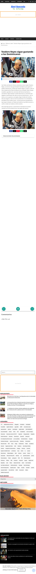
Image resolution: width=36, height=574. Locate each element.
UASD (17, 470)
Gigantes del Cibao (9, 446)
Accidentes (22, 424)
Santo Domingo (27, 465)
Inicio (2, 38)
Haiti (15, 446)
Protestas (15, 460)
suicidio (32, 467)
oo (21, 455)
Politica (7, 460)
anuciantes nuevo (27, 426)
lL (25, 450)
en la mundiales (17, 438)
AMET (21, 426)
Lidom (22, 450)
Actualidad (3, 426)
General (2, 446)
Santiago (20, 465)
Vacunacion (21, 470)
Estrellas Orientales (4, 441)
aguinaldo (16, 426)
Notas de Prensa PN (10, 455)
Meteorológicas (10, 453)
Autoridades (15, 429)
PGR (19, 458)
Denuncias (3, 434)
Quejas (25, 460)
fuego (16, 443)
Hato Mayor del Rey (26, 446)
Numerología (18, 38)
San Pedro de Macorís (5, 465)
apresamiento (3, 429)
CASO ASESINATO (29, 429)
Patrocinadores (4, 458)
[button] (11, 82)
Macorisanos (3, 453)
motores (19, 453)
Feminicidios (27, 441)
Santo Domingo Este (5, 467)
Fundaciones (21, 443)
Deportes (12, 38)
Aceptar (21, 569)
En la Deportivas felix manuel (6, 438)
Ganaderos (31, 443)
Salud (23, 462)
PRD (11, 460)
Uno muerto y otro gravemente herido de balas (18, 550)
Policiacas (3, 460)
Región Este (31, 460)
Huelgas (18, 448)
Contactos (13, 1)
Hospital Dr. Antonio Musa (10, 448)
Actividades (28, 424)
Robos (11, 462)
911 (1, 424)
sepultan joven (13, 467)
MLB (16, 453)
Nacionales (3, 455)
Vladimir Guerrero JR (5, 472)
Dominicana (16, 436)
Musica (28, 453)
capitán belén (21, 429)
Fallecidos (22, 441)
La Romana (13, 450)
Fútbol (26, 443)
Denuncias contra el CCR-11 (12, 434)
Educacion (27, 436)
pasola (32, 455)
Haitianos (19, 446)
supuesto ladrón (4, 470)
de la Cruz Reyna (30, 431)
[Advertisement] (17, 360)
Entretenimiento (24, 438)
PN (21, 458)
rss (24, 1)
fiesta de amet (3, 443)
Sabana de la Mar (17, 462)
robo (7, 462)
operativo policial (26, 455)
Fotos (12, 443)
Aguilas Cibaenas (10, 426)
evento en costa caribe (14, 441)
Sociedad (27, 467)
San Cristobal (28, 462)
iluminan (23, 448)
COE (18, 431)
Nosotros (7, 1)
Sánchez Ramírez (14, 465)
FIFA (9, 443)
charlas (10, 431)
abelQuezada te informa (8, 424)
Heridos (2, 448)
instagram (19, 1)
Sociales (22, 467)
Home (2, 1)
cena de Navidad (4, 431)
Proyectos (21, 460)
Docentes (10, 436)
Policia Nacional (27, 458)
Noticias (17, 455)
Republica (3, 462)
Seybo (18, 467)
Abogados (17, 424)
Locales (6, 38)
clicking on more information (10, 570)
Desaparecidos (26, 434)
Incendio (28, 448)
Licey (18, 450)
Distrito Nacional (4, 436)
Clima (14, 431)
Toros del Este (11, 470)
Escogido (30, 438)
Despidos (32, 434)
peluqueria (14, 458)
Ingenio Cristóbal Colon (5, 450)
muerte (24, 453)
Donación (22, 436)
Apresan (9, 429)
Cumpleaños (22, 431)
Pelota (9, 458)
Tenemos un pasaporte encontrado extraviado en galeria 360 (21, 544)
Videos (26, 470)
